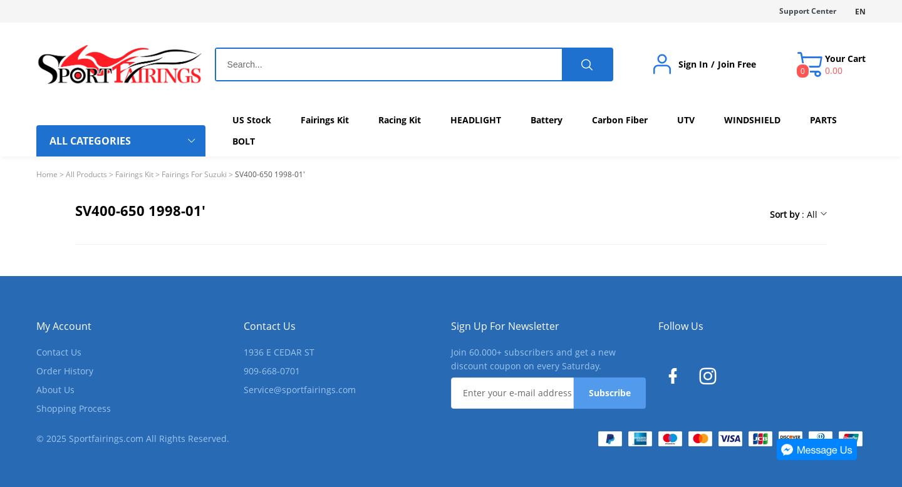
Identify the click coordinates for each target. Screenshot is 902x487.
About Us (55, 390)
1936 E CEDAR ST (279, 352)
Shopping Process (73, 408)
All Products (86, 174)
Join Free (737, 64)
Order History (64, 371)
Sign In (693, 64)
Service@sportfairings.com (300, 390)
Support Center (807, 11)
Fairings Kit (134, 174)
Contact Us (58, 352)
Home (47, 174)
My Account (63, 326)
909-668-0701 (272, 371)
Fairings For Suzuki (194, 174)
